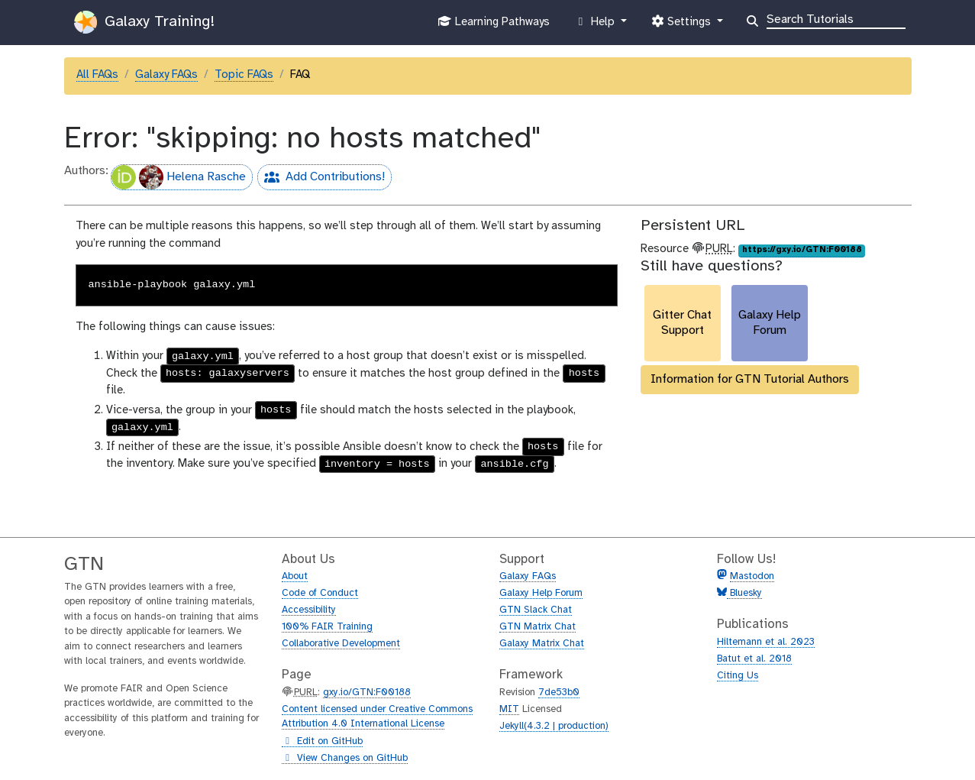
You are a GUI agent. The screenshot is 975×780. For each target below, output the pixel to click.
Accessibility (309, 610)
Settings (683, 25)
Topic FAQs (244, 75)
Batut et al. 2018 (754, 659)
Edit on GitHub (322, 741)
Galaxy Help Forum (541, 593)
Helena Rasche (178, 177)
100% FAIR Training (327, 627)
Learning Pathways (493, 25)
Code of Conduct (320, 593)
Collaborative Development (341, 644)
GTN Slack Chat (535, 610)
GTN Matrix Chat (537, 627)
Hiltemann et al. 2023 (766, 642)
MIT (509, 709)
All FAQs (97, 75)
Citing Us (737, 676)
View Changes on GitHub (345, 758)
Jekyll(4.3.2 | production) (554, 726)
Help (595, 25)
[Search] (836, 18)
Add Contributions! (321, 178)
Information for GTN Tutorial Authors (750, 379)
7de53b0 (559, 692)
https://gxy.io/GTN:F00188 (802, 249)
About (295, 576)
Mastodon (752, 576)
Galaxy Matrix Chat (541, 644)
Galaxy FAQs (166, 75)
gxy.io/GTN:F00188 (367, 692)
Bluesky (744, 593)
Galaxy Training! (144, 22)
